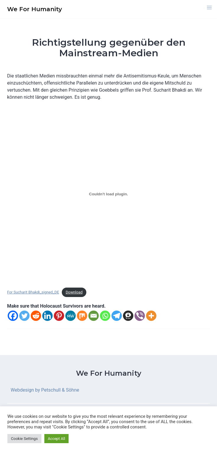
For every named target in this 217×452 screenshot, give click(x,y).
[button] (209, 7)
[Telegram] (116, 316)
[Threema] (128, 316)
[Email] (93, 316)
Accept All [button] (56, 438)
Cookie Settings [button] (24, 438)
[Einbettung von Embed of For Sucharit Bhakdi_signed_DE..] (108, 193)
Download (74, 292)
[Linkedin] (47, 316)
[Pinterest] (59, 316)
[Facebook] (13, 316)
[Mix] (82, 316)
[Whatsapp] (105, 316)
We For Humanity (108, 373)
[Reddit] (36, 316)
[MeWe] (70, 316)
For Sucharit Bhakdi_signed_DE (33, 292)
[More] (151, 316)
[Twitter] (24, 316)
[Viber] (140, 316)
